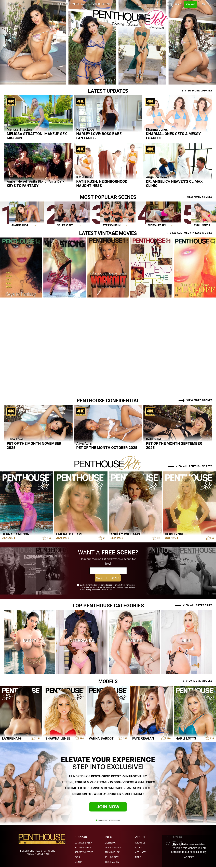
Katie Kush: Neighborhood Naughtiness (101, 183)
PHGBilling (80, 860)
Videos (75, 4)
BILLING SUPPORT (84, 840)
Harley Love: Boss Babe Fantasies (99, 135)
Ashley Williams (125, 534)
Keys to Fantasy (23, 185)
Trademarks (112, 854)
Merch (138, 849)
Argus (104, 860)
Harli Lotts (186, 731)
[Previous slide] (16, 42)
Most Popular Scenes (108, 196)
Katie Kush (84, 177)
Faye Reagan (143, 731)
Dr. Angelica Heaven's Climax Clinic (174, 183)
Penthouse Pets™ (61, 4)
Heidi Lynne (174, 534)
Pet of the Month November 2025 (34, 445)
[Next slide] (200, 42)
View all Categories (198, 597)
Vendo (95, 860)
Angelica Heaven (158, 177)
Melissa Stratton (19, 129)
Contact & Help (83, 835)
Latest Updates (108, 90)
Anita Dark (56, 181)
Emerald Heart (69, 534)
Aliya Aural (84, 443)
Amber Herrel (17, 181)
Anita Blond (37, 181)
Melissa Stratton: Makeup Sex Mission (37, 135)
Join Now (190, 4)
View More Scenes (199, 196)
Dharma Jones (157, 129)
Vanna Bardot (101, 731)
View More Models (199, 673)
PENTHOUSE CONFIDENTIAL (108, 400)
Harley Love (85, 129)
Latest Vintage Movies (108, 232)
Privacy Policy (113, 840)
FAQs (77, 849)
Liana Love (15, 439)
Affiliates (140, 845)
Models (96, 4)
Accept (189, 857)
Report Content (84, 845)
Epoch (88, 860)
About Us (140, 835)
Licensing (110, 835)
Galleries (86, 4)
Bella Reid (153, 439)
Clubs (138, 840)
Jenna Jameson (16, 534)
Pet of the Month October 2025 (106, 447)
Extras (106, 4)
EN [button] (204, 4)
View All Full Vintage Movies (191, 232)
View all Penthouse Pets (194, 466)
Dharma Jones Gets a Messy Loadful (173, 135)
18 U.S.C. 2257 (111, 849)
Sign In (178, 4)
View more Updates (199, 90)
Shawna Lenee (57, 731)
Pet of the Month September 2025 (174, 445)
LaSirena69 (12, 731)
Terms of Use (112, 845)
